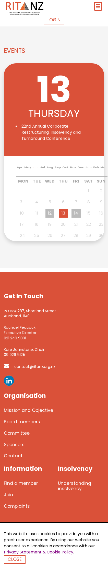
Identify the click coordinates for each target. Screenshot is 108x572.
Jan (89, 167)
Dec (81, 167)
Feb (96, 167)
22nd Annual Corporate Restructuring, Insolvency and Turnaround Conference (51, 132)
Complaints (17, 506)
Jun (36, 167)
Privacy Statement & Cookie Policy (38, 552)
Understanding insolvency (74, 486)
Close (15, 559)
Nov (73, 167)
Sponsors (14, 445)
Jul (42, 167)
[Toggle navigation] (98, 6)
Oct (65, 167)
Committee (17, 433)
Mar (103, 167)
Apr (19, 167)
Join (8, 495)
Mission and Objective (28, 410)
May (27, 167)
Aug (50, 167)
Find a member (21, 483)
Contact (13, 456)
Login (54, 20)
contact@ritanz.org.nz (29, 366)
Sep (58, 167)
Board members (22, 422)
